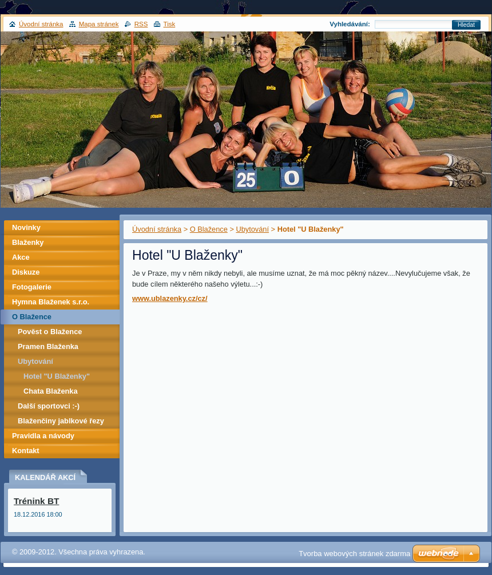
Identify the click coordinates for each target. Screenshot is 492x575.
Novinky (26, 227)
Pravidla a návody (43, 435)
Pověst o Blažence (50, 331)
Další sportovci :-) (49, 406)
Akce (21, 257)
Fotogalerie (31, 287)
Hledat (466, 25)
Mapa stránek (99, 24)
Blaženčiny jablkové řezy (61, 421)
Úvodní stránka (156, 229)
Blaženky (27, 242)
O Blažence (209, 229)
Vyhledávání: (350, 24)
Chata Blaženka (50, 391)
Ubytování (252, 229)
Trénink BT (36, 501)
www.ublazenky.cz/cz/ (170, 298)
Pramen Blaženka (48, 346)
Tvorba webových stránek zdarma (354, 553)
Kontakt (25, 450)
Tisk (170, 24)
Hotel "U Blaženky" (56, 376)
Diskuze (25, 272)
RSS (141, 24)
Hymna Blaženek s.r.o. (50, 302)
